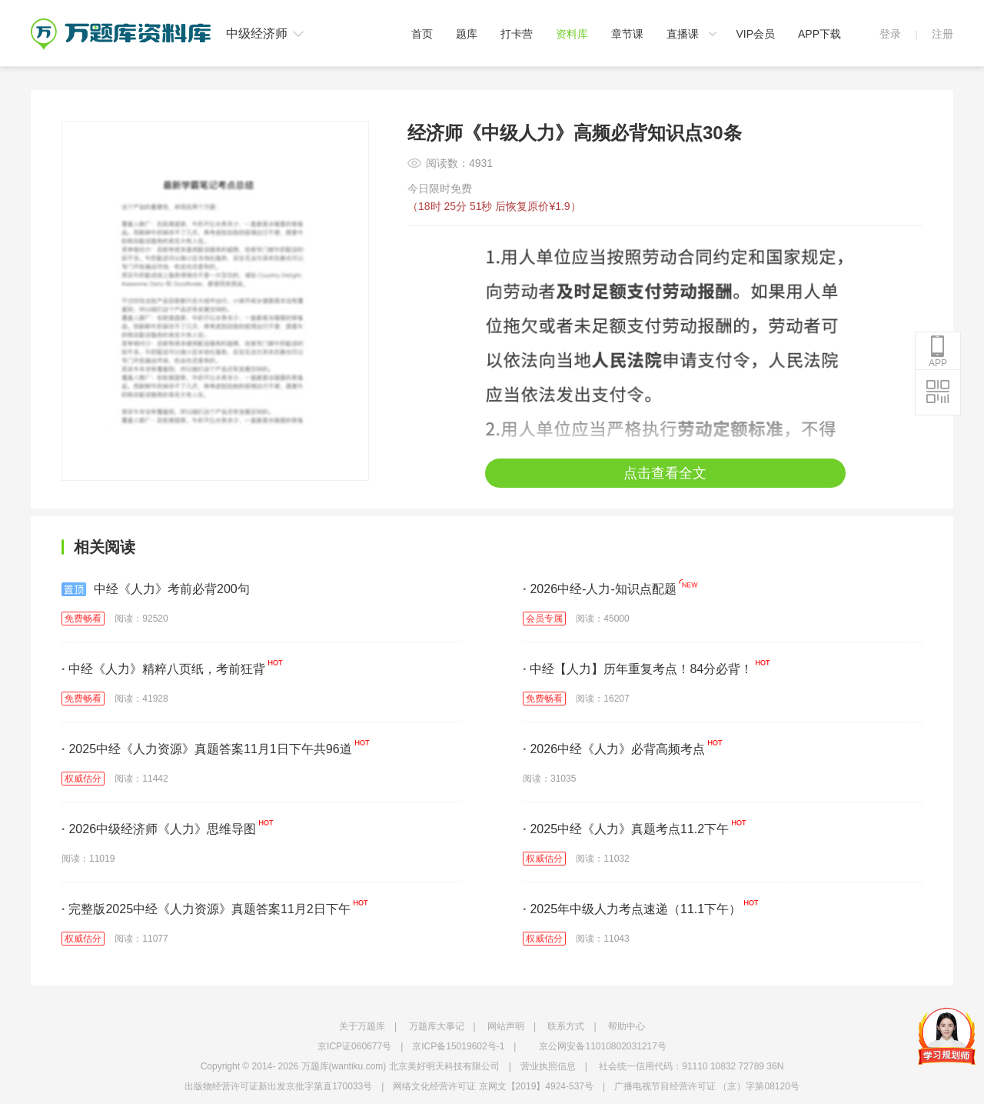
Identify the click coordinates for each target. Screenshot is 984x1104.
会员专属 (544, 618)
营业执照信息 (548, 1066)
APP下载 (819, 34)
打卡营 (516, 34)
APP (938, 352)
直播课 (683, 34)
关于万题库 (362, 1026)
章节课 (627, 34)
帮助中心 (626, 1026)
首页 (422, 34)
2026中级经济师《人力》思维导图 (159, 829)
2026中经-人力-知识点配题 (599, 588)
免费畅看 (83, 618)
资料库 (572, 34)
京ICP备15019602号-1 (458, 1046)
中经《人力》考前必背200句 (156, 589)
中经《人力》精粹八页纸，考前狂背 (163, 668)
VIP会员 (755, 34)
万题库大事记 (436, 1026)
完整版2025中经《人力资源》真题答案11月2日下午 (206, 909)
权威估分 (83, 778)
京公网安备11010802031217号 (602, 1046)
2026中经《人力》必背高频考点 (614, 748)
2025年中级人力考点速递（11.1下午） (632, 909)
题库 (466, 34)
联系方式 (565, 1026)
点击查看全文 (664, 473)
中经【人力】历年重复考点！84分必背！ (638, 668)
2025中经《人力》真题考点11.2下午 (626, 829)
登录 (890, 34)
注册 (942, 34)
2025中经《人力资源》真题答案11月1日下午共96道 (207, 748)
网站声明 (505, 1026)
